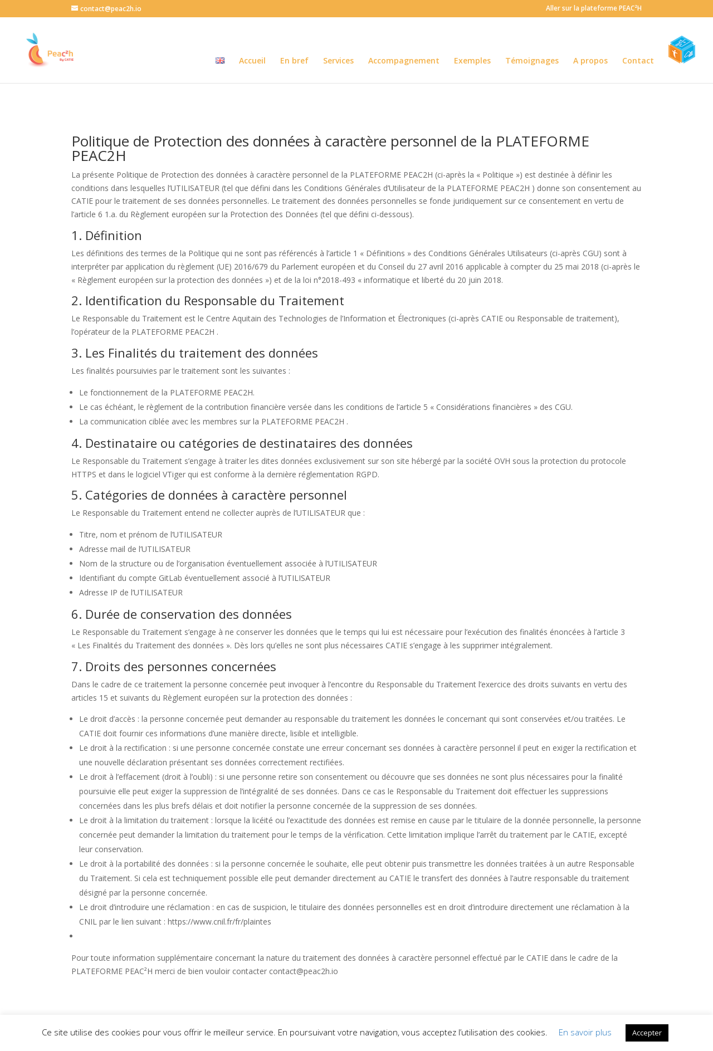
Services (338, 61)
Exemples (472, 61)
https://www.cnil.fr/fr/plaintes (219, 921)
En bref (294, 61)
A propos (590, 61)
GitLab (170, 578)
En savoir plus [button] (585, 1032)
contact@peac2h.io (303, 971)
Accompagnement (403, 61)
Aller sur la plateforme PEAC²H (594, 9)
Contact (638, 61)
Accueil (252, 61)
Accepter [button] (647, 1033)
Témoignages (532, 61)
